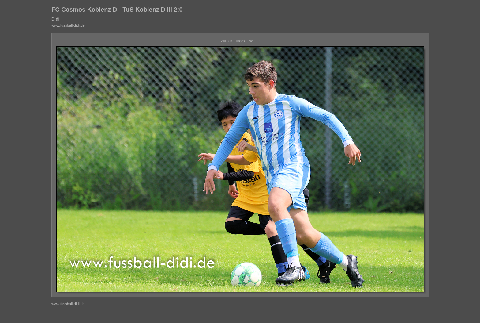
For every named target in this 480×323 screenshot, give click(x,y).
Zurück (226, 41)
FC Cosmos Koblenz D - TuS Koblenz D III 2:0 (117, 9)
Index (240, 41)
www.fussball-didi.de (68, 25)
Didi (55, 19)
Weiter (254, 41)
